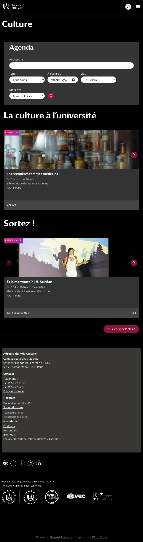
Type (12, 73)
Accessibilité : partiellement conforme (21, 485)
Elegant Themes (61, 537)
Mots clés (15, 90)
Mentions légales (10, 481)
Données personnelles (33, 481)
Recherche (16, 59)
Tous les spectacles (119, 329)
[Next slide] (134, 155)
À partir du (54, 73)
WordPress (99, 537)
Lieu (83, 73)
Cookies (51, 481)
